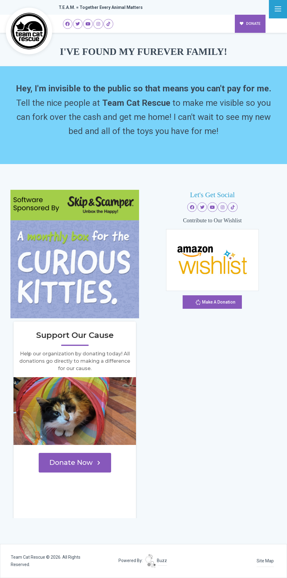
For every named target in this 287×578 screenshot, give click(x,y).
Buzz (156, 560)
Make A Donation (215, 303)
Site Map (265, 560)
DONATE (250, 23)
